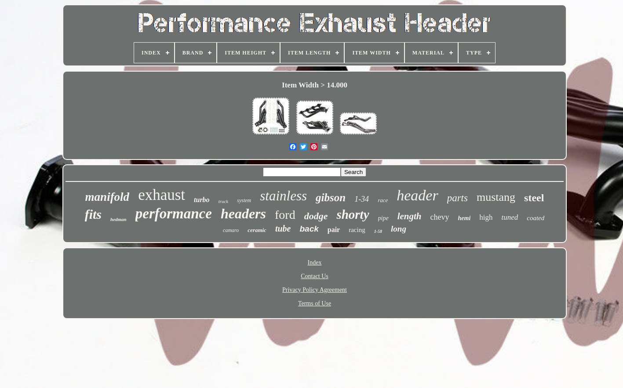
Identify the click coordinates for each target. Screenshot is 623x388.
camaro (231, 230)
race (383, 200)
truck (224, 201)
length (409, 216)
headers (243, 213)
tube (283, 228)
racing (357, 229)
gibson (331, 197)
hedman (118, 219)
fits (93, 214)
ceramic (257, 230)
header (417, 195)
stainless (283, 195)
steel (534, 197)
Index (315, 262)
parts (457, 197)
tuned (510, 217)
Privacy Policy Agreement (314, 289)
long (398, 228)
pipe (383, 218)
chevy (439, 217)
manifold (107, 196)
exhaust (161, 194)
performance (173, 213)
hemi (464, 218)
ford (285, 214)
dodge (316, 215)
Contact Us (314, 276)
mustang (496, 197)
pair (334, 229)
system (244, 200)
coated (535, 217)
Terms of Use (314, 303)
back (308, 228)
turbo (202, 199)
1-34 (361, 199)
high (485, 217)
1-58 (378, 231)
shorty (352, 214)
